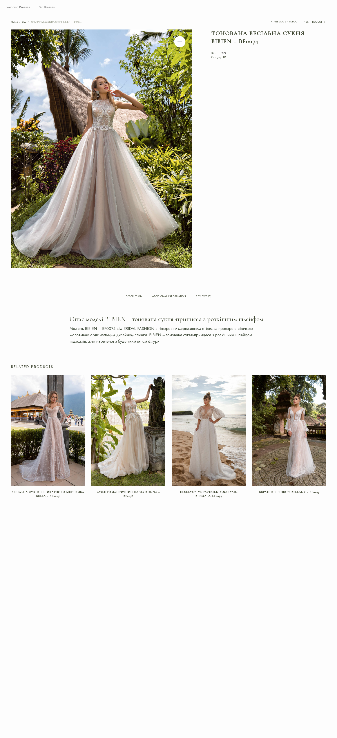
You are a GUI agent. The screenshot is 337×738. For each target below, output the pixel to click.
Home (14, 22)
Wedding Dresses (18, 7)
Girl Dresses (47, 7)
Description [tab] (134, 296)
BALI (24, 22)
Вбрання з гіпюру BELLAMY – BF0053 (289, 492)
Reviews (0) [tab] (203, 296)
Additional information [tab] (169, 296)
